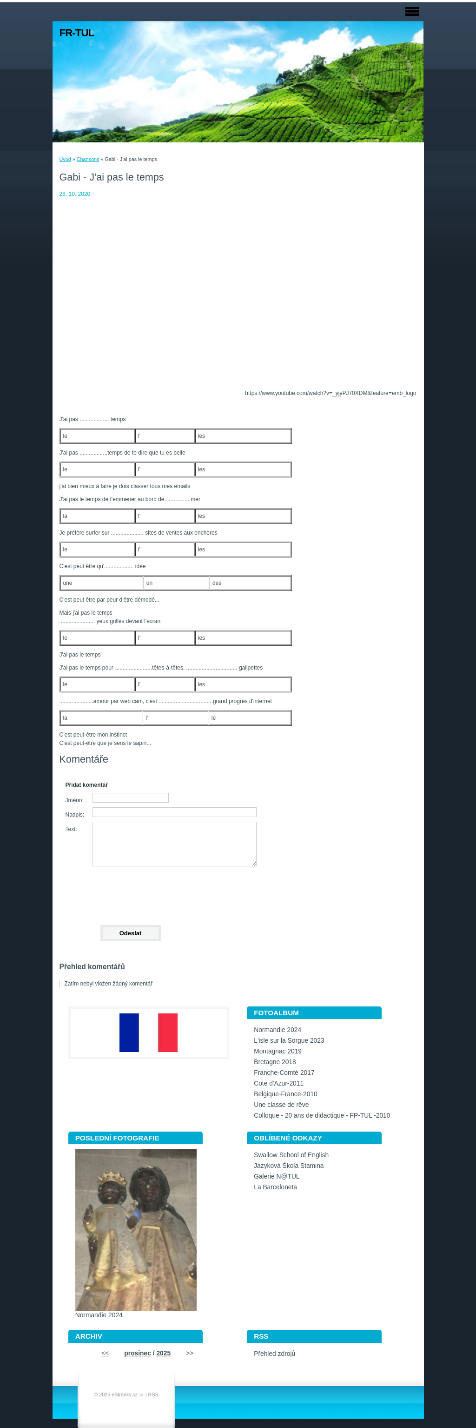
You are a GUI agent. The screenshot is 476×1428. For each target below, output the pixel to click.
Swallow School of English (291, 1155)
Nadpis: (75, 814)
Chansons (88, 159)
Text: (71, 829)
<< (105, 1353)
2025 (163, 1353)
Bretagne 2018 (275, 1062)
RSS (153, 1394)
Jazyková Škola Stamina (289, 1165)
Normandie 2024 (277, 1029)
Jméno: (75, 800)
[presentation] (130, 891)
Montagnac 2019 (278, 1051)
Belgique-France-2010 (285, 1094)
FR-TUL (77, 33)
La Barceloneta (275, 1187)
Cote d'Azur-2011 (279, 1083)
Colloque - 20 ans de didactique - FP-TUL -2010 (322, 1115)
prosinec (137, 1353)
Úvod (65, 159)
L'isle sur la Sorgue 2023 (289, 1040)
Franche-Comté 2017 (284, 1072)
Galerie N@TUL (276, 1176)
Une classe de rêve (281, 1104)
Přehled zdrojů (274, 1353)
